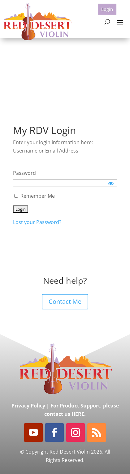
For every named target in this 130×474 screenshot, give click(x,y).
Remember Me (34, 195)
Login (107, 9)
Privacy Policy (28, 405)
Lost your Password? (37, 222)
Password (24, 173)
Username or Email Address (45, 150)
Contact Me (65, 301)
